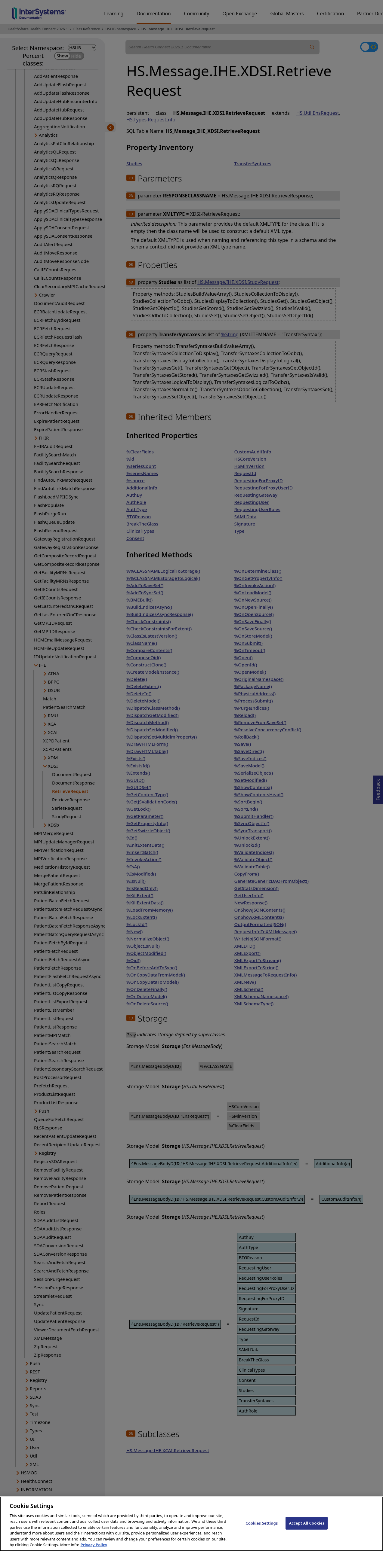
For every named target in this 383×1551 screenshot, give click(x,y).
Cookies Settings (262, 1529)
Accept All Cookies (306, 1529)
